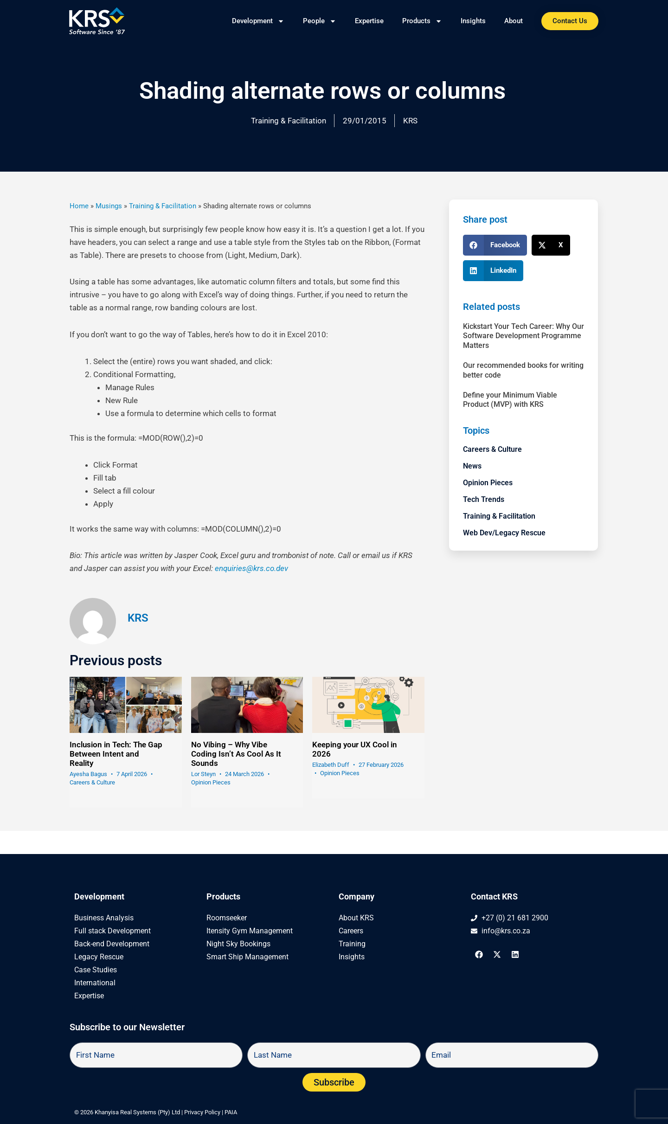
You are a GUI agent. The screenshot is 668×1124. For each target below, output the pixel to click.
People (319, 21)
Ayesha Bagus (88, 774)
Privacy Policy (202, 1112)
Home (79, 206)
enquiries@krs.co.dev (251, 568)
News (472, 466)
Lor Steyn (203, 774)
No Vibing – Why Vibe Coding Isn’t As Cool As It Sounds (236, 754)
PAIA (231, 1112)
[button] (495, 245)
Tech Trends (483, 499)
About (513, 21)
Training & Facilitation (288, 120)
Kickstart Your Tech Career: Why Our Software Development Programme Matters (523, 336)
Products (422, 21)
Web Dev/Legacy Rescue (504, 532)
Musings (109, 206)
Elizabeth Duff (330, 764)
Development (258, 21)
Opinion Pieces (211, 782)
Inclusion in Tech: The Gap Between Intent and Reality (116, 754)
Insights (473, 21)
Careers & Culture (92, 782)
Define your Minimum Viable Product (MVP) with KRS (510, 400)
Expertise (369, 21)
